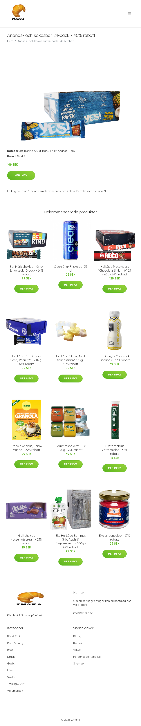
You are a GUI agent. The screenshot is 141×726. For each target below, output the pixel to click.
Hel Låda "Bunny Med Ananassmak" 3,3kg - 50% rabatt (70, 360)
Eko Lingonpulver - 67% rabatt (114, 537)
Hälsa (10, 670)
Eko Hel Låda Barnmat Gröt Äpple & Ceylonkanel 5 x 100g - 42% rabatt (70, 541)
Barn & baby (15, 643)
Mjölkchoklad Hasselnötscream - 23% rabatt (26, 539)
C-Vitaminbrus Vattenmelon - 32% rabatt (114, 450)
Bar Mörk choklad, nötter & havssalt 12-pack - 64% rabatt (26, 270)
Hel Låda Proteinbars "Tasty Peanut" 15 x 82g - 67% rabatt (26, 360)
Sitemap (78, 663)
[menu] (129, 14)
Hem (10, 41)
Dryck (11, 656)
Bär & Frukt (49, 151)
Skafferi (12, 677)
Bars (72, 151)
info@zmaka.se (83, 613)
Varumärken (15, 690)
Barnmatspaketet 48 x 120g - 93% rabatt (70, 448)
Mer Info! (21, 175)
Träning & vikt (32, 151)
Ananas (62, 151)
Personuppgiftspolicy (87, 656)
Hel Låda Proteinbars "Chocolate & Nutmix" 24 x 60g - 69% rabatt (114, 270)
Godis (11, 663)
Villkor (77, 650)
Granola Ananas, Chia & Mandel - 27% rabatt (26, 448)
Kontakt (78, 643)
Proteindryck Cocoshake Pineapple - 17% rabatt (114, 358)
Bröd (10, 650)
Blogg (77, 636)
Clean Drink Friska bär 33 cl (70, 268)
